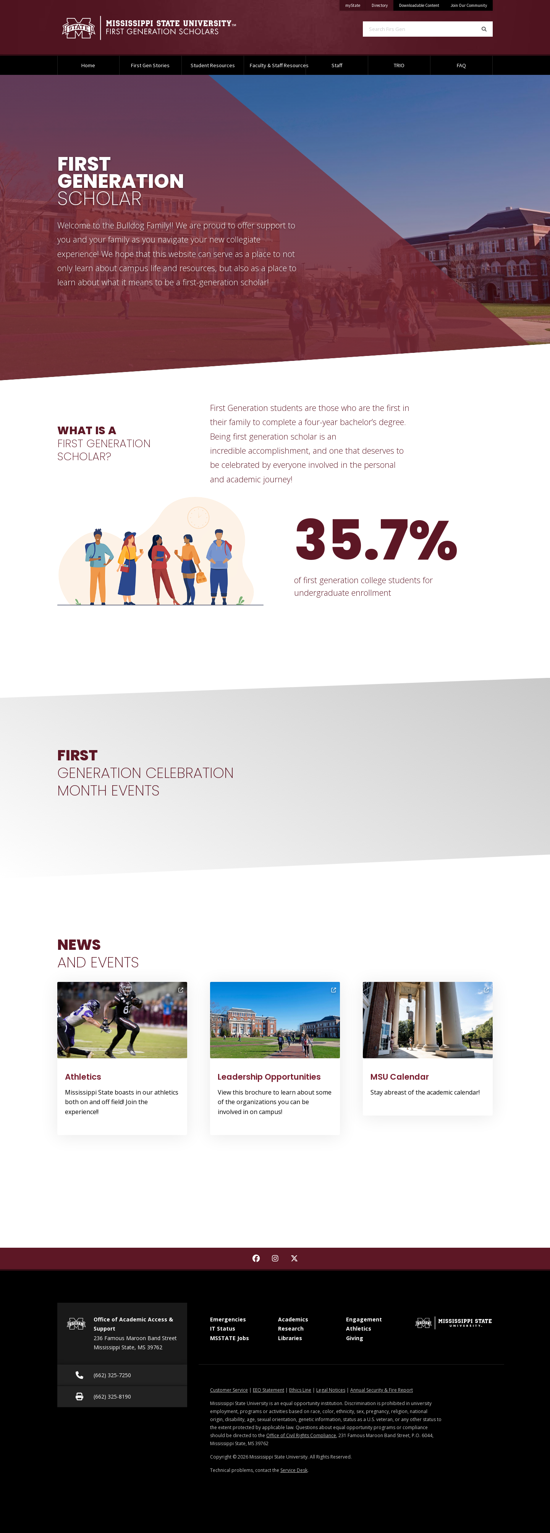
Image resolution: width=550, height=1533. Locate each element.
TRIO (399, 65)
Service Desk (293, 1470)
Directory (382, 4)
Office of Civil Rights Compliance (301, 1435)
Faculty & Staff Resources (278, 65)
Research (291, 1328)
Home (88, 65)
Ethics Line (300, 1390)
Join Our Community (469, 5)
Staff (337, 65)
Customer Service (229, 1390)
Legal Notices (330, 1390)
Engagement (364, 1319)
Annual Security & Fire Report (381, 1390)
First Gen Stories (150, 65)
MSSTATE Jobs (229, 1338)
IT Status (222, 1328)
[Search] (484, 29)
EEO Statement (268, 1390)
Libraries (290, 1338)
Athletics (358, 1328)
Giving (354, 1338)
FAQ (461, 65)
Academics (293, 1319)
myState (355, 4)
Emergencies (228, 1319)
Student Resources (213, 65)
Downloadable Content (419, 5)
